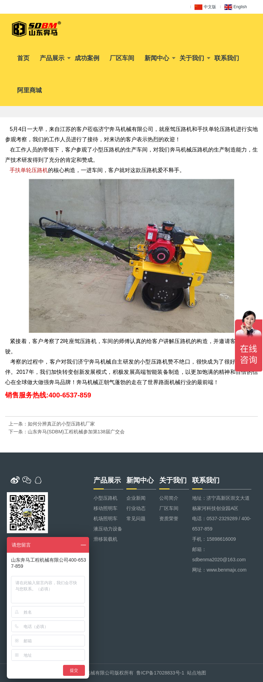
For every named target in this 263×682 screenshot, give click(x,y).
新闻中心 (157, 58)
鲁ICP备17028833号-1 (160, 673)
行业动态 (136, 508)
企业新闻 (136, 498)
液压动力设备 (107, 529)
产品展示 (52, 58)
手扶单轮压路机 (29, 170)
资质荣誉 (168, 518)
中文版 (205, 7)
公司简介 (168, 498)
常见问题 (136, 518)
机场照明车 (105, 518)
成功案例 (87, 58)
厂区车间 (122, 58)
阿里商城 (29, 90)
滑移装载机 (105, 539)
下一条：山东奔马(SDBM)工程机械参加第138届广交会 (67, 431)
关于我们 (191, 58)
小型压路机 (105, 498)
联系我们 (226, 58)
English (235, 7)
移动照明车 (105, 508)
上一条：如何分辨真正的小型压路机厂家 (52, 424)
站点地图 (196, 673)
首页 (23, 58)
